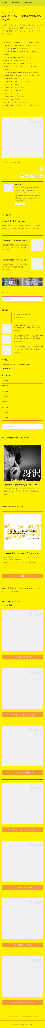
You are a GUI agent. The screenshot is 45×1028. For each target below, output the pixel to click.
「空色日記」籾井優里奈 (22, 887)
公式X (22, 576)
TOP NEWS (24, 364)
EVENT (7, 368)
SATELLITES (28, 3)
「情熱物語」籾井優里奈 (22, 657)
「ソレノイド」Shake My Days (22, 1003)
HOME (4, 3)
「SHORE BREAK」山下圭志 (22, 945)
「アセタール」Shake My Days (22, 772)
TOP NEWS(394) (15, 162)
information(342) (6, 162)
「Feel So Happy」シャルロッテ (22, 830)
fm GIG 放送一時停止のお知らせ (14, 221)
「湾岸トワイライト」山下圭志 (22, 715)
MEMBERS (15, 3)
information (9, 364)
